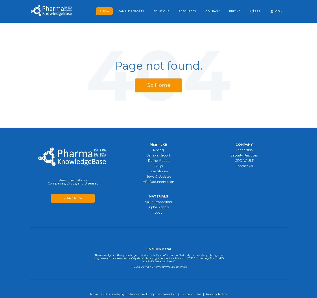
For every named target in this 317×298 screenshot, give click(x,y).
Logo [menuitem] (158, 212)
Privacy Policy (216, 294)
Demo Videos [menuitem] (158, 161)
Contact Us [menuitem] (244, 166)
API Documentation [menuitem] (158, 182)
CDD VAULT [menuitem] (244, 161)
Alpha (104, 11)
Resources (187, 11)
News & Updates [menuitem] (158, 177)
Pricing (235, 11)
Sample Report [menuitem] (158, 155)
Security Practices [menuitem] (244, 155)
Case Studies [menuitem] (158, 171)
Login (276, 11)
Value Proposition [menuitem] (158, 202)
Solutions (161, 11)
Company (212, 11)
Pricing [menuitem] (158, 150)
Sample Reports (131, 11)
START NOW (73, 198)
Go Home (158, 85)
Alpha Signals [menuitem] (158, 207)
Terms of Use (191, 294)
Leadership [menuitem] (244, 150)
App (255, 11)
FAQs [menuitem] (158, 166)
